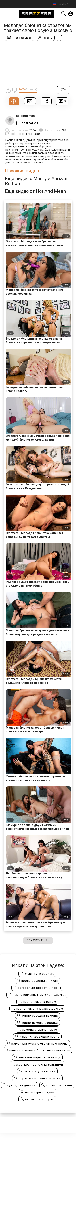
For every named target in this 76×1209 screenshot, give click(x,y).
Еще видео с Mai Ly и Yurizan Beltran (36, 181)
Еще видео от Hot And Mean (35, 191)
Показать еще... (38, 940)
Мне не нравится (14, 90)
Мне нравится (8, 90)
